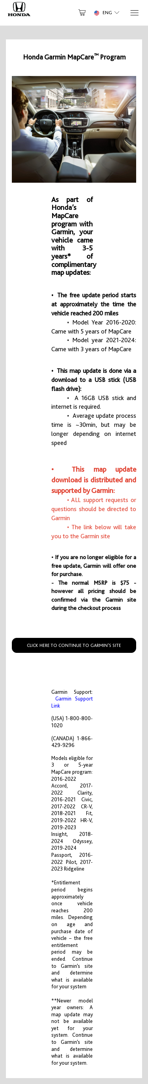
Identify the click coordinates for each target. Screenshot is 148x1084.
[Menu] (134, 13)
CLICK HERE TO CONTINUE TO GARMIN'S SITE (74, 645)
